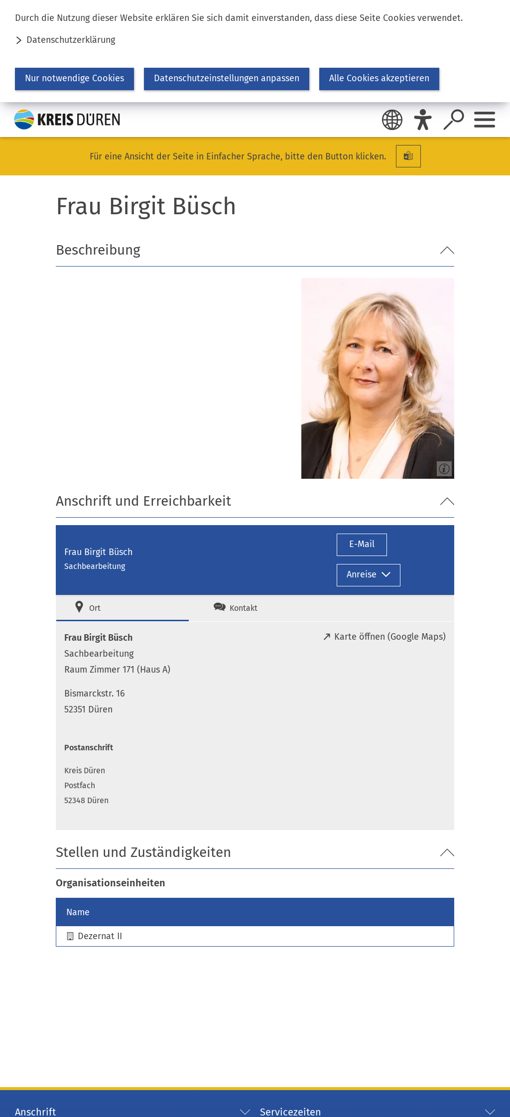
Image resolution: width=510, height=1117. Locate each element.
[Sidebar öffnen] (484, 119)
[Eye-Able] (422, 119)
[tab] (122, 608)
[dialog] (255, 51)
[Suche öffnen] (453, 119)
